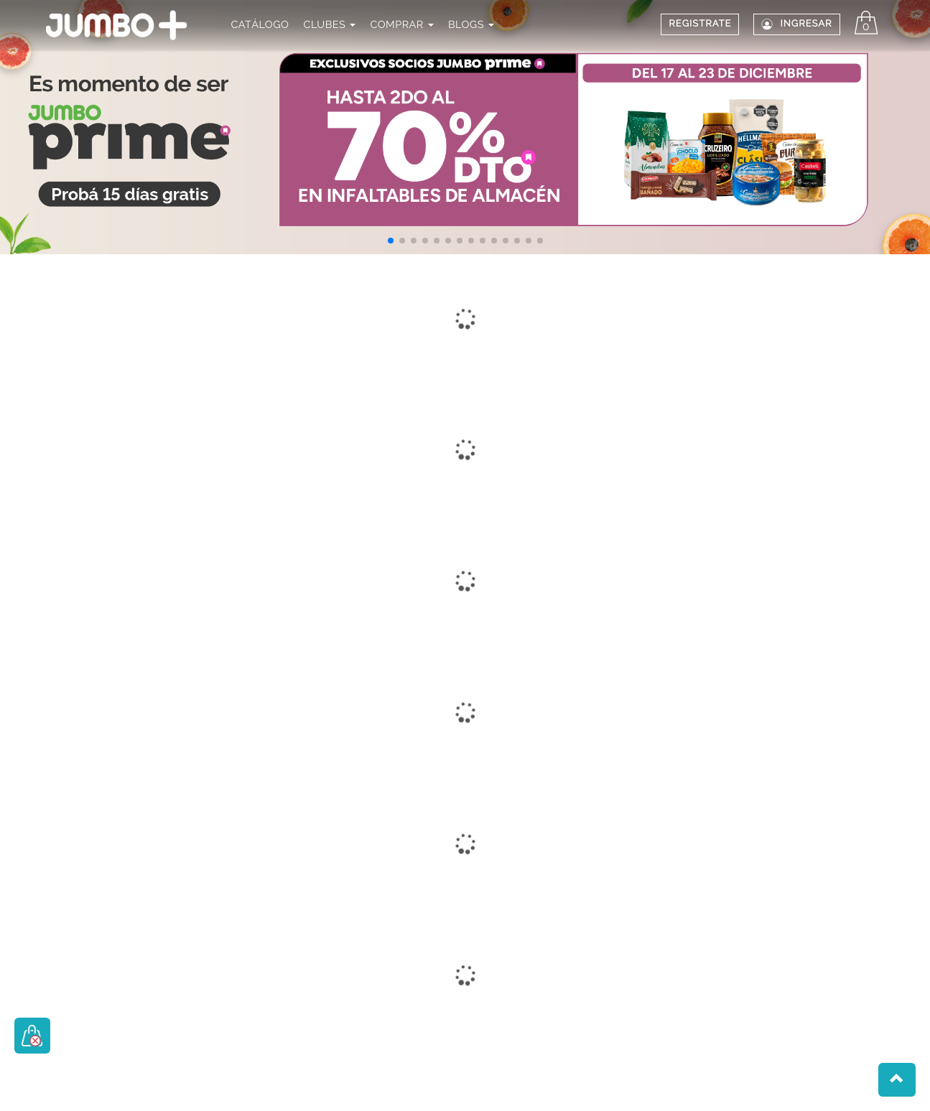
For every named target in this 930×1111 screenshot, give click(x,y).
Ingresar (796, 24)
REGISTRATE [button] (700, 24)
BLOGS (471, 25)
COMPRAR (402, 25)
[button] (391, 240)
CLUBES (330, 25)
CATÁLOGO (260, 25)
